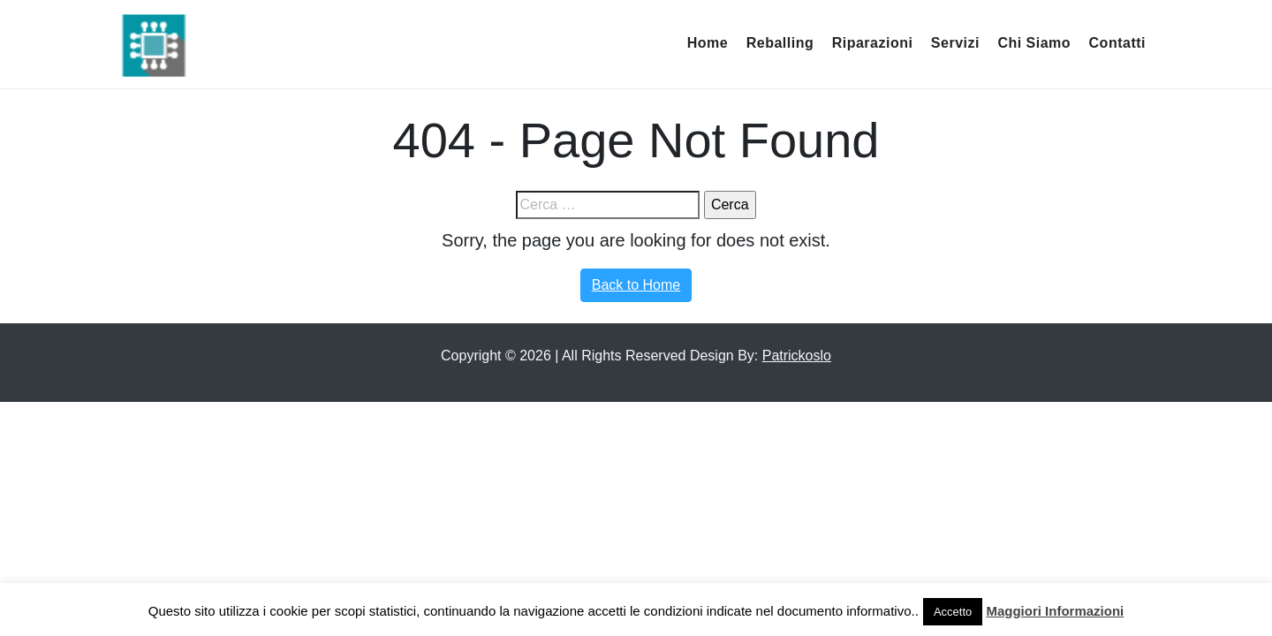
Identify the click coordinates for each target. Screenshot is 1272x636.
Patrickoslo (796, 355)
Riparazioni (872, 42)
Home (707, 42)
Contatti (1117, 42)
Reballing (780, 42)
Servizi (955, 42)
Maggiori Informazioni (1055, 610)
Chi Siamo (1034, 42)
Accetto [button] (953, 611)
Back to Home (636, 284)
